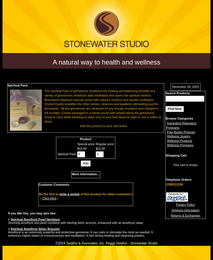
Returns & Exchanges (185, 215)
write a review (70, 194)
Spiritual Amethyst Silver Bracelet (35, 229)
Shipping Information (186, 210)
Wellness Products (179, 140)
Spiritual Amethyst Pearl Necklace (35, 219)
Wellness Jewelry (179, 136)
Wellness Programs (180, 145)
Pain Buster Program (181, 132)
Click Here (49, 198)
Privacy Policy (185, 204)
